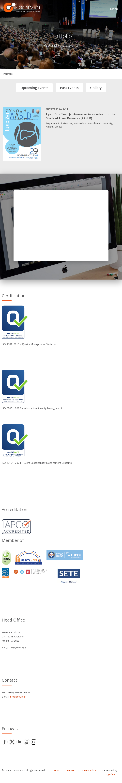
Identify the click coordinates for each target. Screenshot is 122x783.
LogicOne (110, 774)
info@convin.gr (18, 696)
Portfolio (8, 73)
